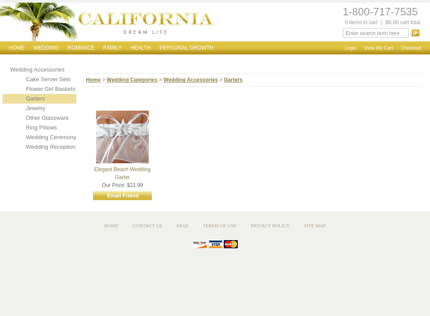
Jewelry (35, 108)
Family (112, 48)
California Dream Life (106, 22)
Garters (35, 98)
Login (350, 47)
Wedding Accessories (37, 69)
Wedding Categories (132, 80)
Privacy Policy (270, 225)
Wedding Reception (50, 147)
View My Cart (378, 47)
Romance (81, 48)
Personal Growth (187, 48)
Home (17, 48)
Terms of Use (219, 225)
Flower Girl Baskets (50, 89)
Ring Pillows (41, 127)
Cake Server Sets (48, 79)
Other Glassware (47, 118)
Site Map (315, 225)
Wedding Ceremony (51, 137)
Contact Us (147, 225)
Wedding (46, 48)
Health (140, 48)
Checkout (411, 47)
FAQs (182, 225)
